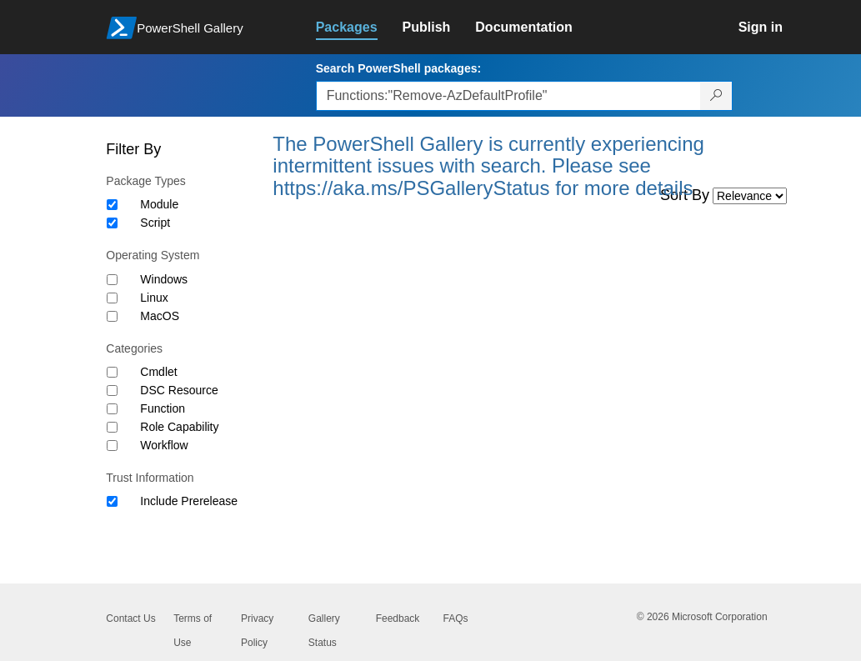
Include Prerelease (189, 501)
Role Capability (179, 426)
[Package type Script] (112, 223)
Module (159, 204)
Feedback (398, 618)
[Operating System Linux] (112, 298)
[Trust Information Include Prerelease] (112, 501)
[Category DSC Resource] (112, 390)
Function (162, 408)
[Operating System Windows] (112, 279)
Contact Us (130, 618)
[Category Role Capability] (112, 427)
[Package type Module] (112, 204)
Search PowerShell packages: (398, 68)
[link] (359, 27)
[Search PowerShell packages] (716, 96)
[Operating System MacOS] (112, 316)
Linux (154, 297)
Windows (164, 279)
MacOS (159, 316)
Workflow (164, 445)
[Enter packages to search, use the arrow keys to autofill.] (508, 96)
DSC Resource (179, 390)
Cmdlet (158, 371)
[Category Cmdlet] (112, 372)
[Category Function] (112, 408)
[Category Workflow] (112, 445)
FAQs (455, 618)
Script (155, 222)
